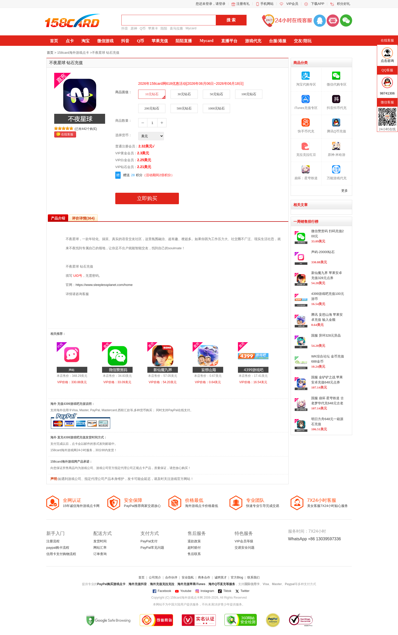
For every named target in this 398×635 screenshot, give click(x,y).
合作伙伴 (171, 577)
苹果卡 (153, 28)
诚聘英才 (221, 577)
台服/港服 (277, 41)
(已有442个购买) (86, 129)
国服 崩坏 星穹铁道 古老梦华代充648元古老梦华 (327, 403)
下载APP (317, 4)
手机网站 (267, 4)
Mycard (191, 28)
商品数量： (123, 120)
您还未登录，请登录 (210, 4)
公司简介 (155, 577)
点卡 (70, 41)
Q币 (143, 28)
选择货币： (123, 135)
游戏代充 (253, 41)
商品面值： (123, 92)
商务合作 (204, 577)
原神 (134, 28)
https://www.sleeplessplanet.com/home (104, 285)
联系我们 (253, 577)
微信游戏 (105, 41)
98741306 (387, 93)
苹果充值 (160, 41)
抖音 (124, 28)
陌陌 (164, 28)
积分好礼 (343, 4)
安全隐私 (188, 577)
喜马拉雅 (176, 28)
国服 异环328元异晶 (326, 335)
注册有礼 (243, 4)
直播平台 (229, 41)
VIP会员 (292, 4)
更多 (344, 190)
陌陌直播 (184, 41)
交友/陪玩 (302, 41)
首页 (54, 41)
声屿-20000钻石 (323, 252)
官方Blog (237, 577)
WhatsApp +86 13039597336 (314, 539)
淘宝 (85, 41)
